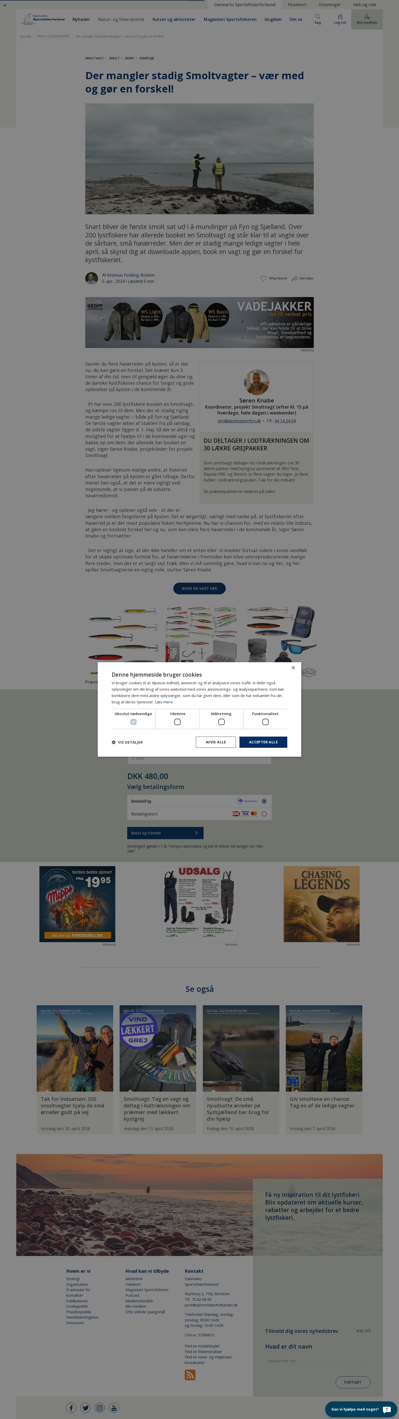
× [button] (293, 668)
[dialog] (199, 709)
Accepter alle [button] (263, 742)
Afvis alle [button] (215, 742)
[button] (127, 742)
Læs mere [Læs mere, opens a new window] (164, 701)
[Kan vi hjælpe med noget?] (361, 1409)
